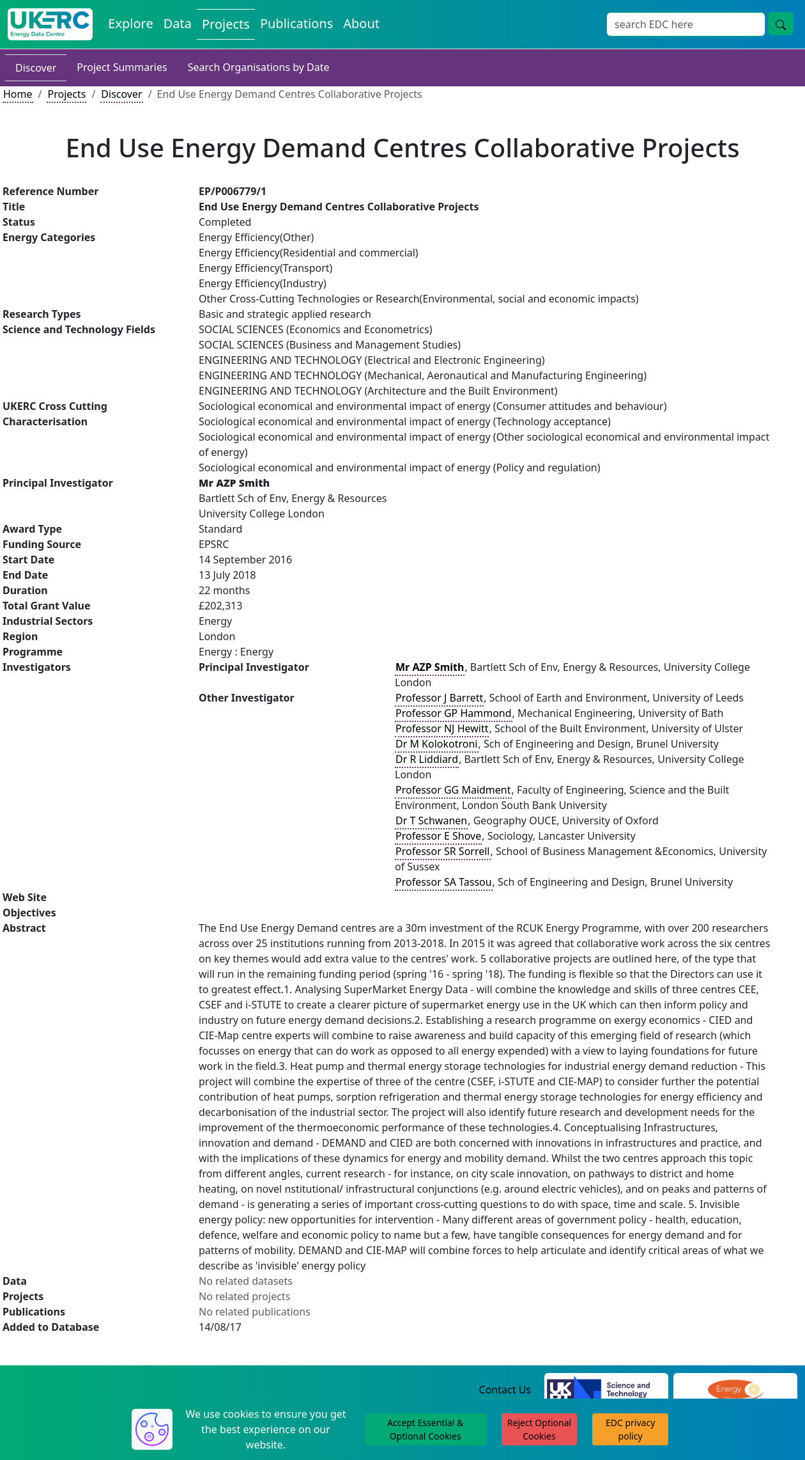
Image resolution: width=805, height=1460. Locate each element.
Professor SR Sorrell (442, 851)
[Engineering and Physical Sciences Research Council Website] (735, 1390)
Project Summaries (122, 67)
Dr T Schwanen (431, 820)
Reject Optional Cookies (539, 1429)
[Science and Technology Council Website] (606, 1390)
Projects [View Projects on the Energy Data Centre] (226, 24)
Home (18, 94)
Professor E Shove (438, 836)
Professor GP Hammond (453, 713)
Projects (66, 94)
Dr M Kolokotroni (436, 744)
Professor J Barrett (439, 698)
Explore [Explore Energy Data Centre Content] (130, 23)
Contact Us (505, 1390)
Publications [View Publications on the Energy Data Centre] (296, 23)
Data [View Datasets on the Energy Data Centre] (178, 23)
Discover (35, 68)
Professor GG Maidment (453, 790)
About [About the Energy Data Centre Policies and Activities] (361, 23)
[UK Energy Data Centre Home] (50, 24)
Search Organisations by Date (259, 67)
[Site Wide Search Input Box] (685, 24)
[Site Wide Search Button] (780, 23)
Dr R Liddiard (426, 759)
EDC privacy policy (630, 1429)
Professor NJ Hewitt (441, 728)
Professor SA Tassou (443, 882)
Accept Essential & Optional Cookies (425, 1429)
